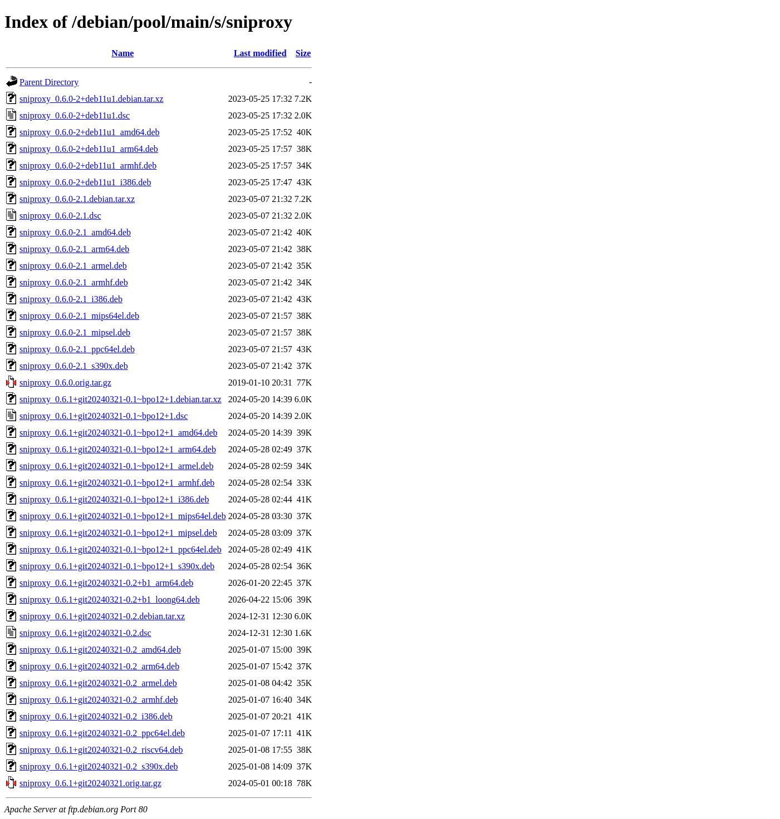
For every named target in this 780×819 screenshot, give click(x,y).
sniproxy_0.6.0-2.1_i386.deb (70, 299)
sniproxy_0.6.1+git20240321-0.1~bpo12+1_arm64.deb (117, 449)
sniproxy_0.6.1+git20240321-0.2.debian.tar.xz (102, 616)
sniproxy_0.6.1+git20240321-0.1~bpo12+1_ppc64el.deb (120, 549)
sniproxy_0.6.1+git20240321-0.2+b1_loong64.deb (109, 599)
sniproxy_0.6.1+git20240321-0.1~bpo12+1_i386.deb (114, 499)
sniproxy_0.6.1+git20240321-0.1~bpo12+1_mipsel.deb (118, 532)
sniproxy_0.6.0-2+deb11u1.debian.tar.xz (91, 98)
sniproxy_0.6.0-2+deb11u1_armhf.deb (87, 165)
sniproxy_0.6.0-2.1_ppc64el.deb (77, 349)
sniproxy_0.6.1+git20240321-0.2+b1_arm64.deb (106, 583)
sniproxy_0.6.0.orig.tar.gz (65, 382)
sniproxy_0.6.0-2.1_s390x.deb (73, 366)
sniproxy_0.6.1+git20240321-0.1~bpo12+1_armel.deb (116, 466)
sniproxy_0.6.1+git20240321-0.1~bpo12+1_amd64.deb (118, 432)
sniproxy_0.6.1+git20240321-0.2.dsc (85, 633)
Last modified (260, 53)
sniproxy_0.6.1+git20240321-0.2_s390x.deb (98, 766)
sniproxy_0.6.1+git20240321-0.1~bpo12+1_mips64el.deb (122, 516)
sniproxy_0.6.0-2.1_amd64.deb (75, 232)
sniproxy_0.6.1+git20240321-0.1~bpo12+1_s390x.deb (116, 566)
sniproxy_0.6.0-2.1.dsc (60, 215)
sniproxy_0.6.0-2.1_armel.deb (73, 265)
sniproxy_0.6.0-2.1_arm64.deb (74, 249)
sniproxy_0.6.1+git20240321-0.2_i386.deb (96, 716)
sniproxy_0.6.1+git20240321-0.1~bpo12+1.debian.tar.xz (120, 399)
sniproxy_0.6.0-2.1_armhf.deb (73, 282)
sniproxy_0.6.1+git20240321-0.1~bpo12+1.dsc (103, 416)
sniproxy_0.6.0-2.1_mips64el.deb (79, 315)
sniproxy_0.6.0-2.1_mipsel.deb (74, 332)
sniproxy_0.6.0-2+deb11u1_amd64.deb (89, 132)
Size (303, 53)
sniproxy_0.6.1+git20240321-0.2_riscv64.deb (101, 749)
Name (122, 53)
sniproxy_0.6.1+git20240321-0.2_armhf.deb (98, 699)
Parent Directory (49, 82)
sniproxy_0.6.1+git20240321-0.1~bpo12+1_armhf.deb (116, 482)
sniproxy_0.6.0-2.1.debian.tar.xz (77, 199)
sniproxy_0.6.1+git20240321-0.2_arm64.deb (99, 666)
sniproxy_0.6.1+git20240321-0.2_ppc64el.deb (102, 733)
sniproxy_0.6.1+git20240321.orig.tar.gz (90, 783)
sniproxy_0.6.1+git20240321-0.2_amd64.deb (100, 649)
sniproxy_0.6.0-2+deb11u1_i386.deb (85, 182)
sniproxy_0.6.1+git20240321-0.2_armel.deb (98, 683)
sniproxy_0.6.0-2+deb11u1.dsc (74, 115)
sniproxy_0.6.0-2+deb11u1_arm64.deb (88, 149)
